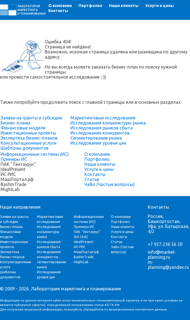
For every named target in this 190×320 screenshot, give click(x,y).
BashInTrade (84, 257)
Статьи (91, 179)
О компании (60, 5)
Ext (84, 237)
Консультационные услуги (28, 142)
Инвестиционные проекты (28, 132)
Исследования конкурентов (100, 132)
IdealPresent (83, 242)
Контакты (58, 10)
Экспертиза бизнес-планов (29, 137)
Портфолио (90, 5)
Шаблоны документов (25, 147)
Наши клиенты (124, 5)
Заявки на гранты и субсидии (31, 117)
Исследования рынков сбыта (101, 127)
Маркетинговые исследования (103, 117)
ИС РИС (80, 247)
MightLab (81, 262)
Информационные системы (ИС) (35, 154)
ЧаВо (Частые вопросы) (109, 184)
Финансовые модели (23, 127)
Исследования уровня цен (98, 142)
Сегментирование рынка (96, 137)
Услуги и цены (159, 5)
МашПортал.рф (86, 252)
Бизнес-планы (15, 122)
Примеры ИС (14, 159)
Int (77, 237)
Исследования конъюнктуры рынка (108, 122)
